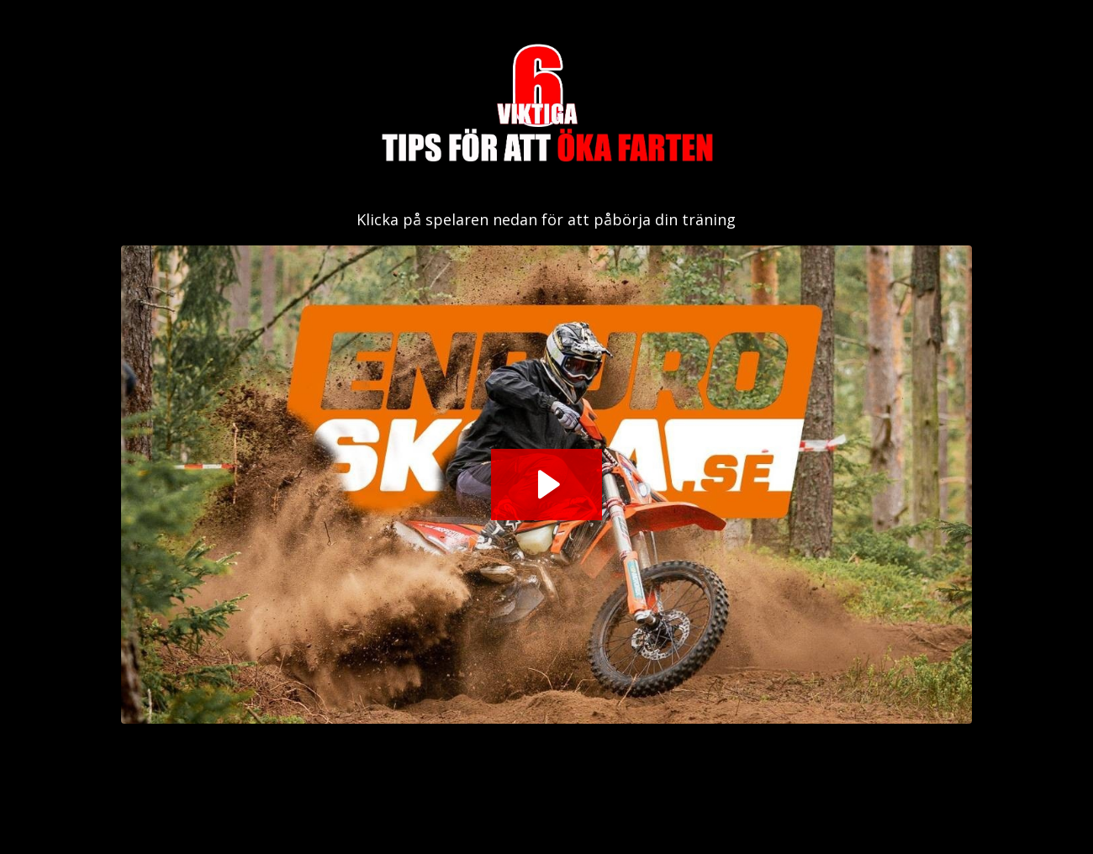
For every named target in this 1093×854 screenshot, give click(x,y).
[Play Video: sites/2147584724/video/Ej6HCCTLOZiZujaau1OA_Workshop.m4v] (546, 484)
